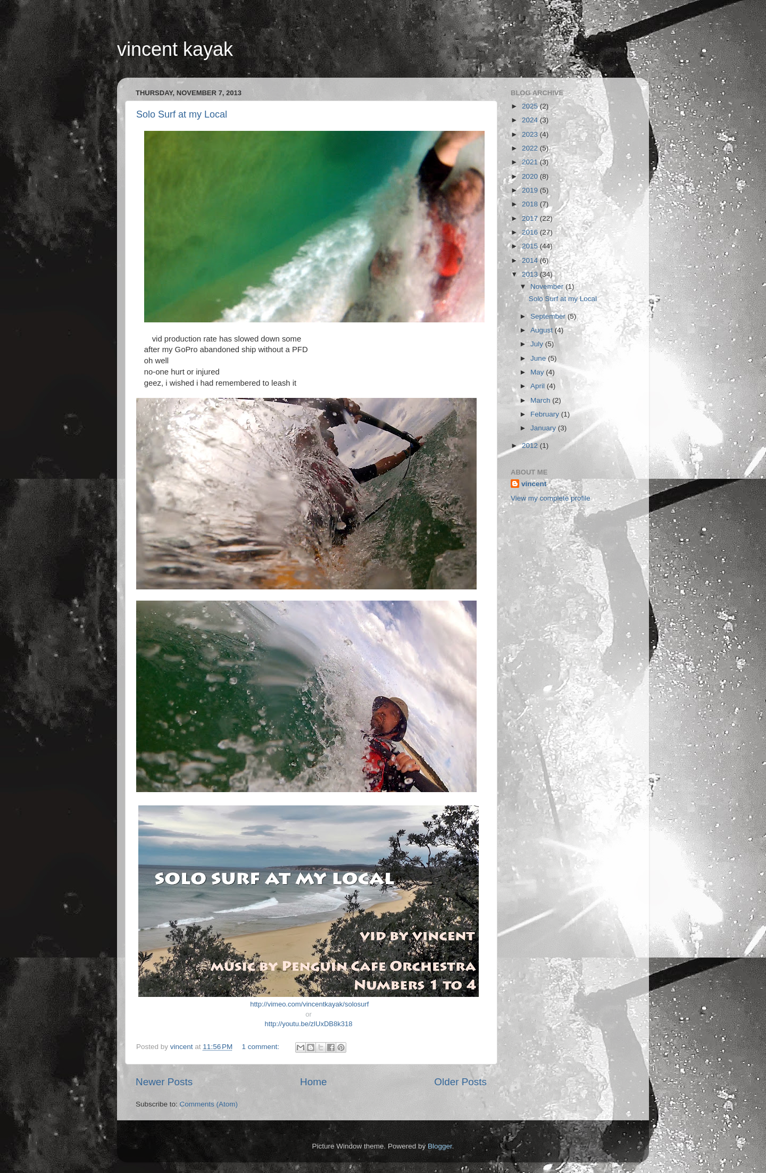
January (544, 428)
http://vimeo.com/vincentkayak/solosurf (309, 1004)
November (547, 286)
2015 (531, 246)
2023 (531, 134)
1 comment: (261, 1047)
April (538, 386)
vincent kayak (175, 49)
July (537, 344)
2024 (531, 120)
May (538, 372)
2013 (531, 274)
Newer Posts (164, 1081)
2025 (531, 106)
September (549, 316)
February (545, 414)
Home (313, 1081)
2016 (531, 232)
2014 (531, 260)
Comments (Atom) (209, 1104)
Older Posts (460, 1081)
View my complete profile (550, 498)
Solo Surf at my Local (181, 114)
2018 (531, 204)
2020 (531, 176)
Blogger (440, 1146)
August (542, 330)
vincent (533, 484)
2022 (531, 148)
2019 (531, 190)
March (541, 400)
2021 (531, 162)
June (539, 358)
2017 (531, 218)
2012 (531, 446)
